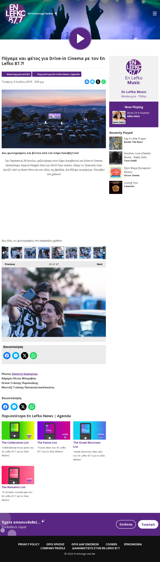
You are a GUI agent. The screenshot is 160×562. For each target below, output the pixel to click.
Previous (8, 263)
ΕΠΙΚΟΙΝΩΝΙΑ (133, 544)
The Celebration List (18, 432)
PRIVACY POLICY (28, 544)
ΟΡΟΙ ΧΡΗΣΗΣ (55, 544)
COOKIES (111, 544)
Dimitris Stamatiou (25, 374)
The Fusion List (53, 432)
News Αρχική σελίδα (18, 74)
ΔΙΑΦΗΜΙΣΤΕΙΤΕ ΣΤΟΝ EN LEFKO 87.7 (96, 548)
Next (98, 263)
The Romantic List (18, 477)
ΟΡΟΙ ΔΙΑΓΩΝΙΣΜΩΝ (85, 544)
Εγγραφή (148, 524)
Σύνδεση (126, 524)
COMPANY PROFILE (52, 548)
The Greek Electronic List (89, 434)
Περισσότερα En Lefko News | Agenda (58, 74)
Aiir (93, 553)
